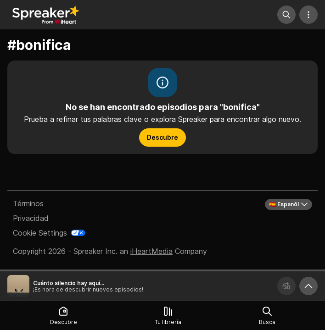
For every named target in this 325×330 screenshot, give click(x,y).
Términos (28, 203)
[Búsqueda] (286, 15)
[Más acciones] (308, 15)
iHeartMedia (151, 251)
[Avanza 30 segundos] (286, 286)
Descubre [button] (162, 137)
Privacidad (31, 218)
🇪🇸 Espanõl (288, 204)
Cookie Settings (40, 232)
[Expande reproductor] (308, 286)
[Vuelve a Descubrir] (45, 15)
